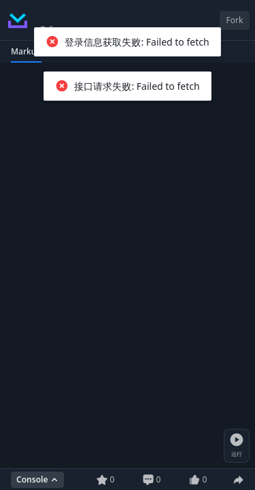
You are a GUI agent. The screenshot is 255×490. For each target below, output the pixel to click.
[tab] (26, 52)
